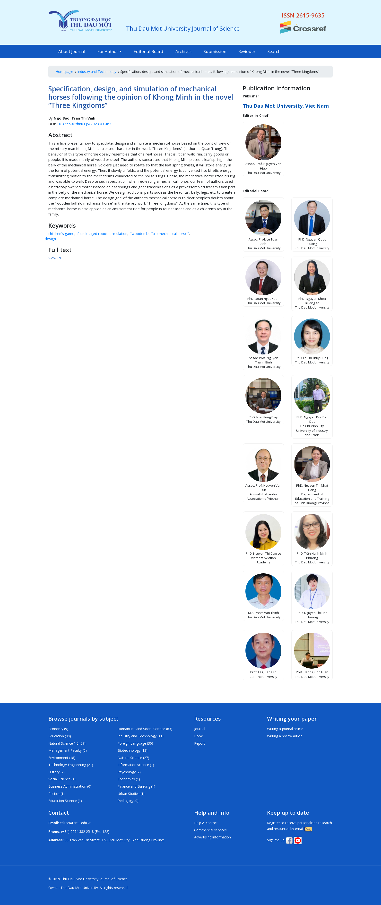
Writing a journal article (285, 728)
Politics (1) (56, 793)
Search (274, 51)
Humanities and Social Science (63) (145, 728)
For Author (107, 51)
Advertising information (212, 837)
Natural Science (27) (133, 757)
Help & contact (206, 822)
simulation (119, 233)
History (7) (56, 772)
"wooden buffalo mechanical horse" (159, 233)
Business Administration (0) (69, 786)
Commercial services (210, 830)
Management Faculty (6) (67, 750)
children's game (61, 233)
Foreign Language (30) (135, 743)
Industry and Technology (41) (141, 736)
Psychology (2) (129, 772)
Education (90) (59, 736)
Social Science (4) (62, 779)
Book (198, 736)
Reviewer (246, 51)
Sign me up (276, 840)
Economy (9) (58, 728)
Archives (183, 51)
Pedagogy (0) (128, 800)
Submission (215, 51)
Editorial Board (148, 51)
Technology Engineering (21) (70, 764)
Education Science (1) (65, 800)
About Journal (71, 51)
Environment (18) (61, 757)
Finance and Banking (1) (136, 786)
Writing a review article (285, 736)
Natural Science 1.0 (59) (67, 743)
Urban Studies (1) (131, 793)
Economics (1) (129, 779)
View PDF (56, 257)
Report (199, 743)
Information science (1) (136, 764)
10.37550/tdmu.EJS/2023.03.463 (84, 123)
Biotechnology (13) (132, 750)
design (50, 238)
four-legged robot (92, 233)
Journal (199, 728)
